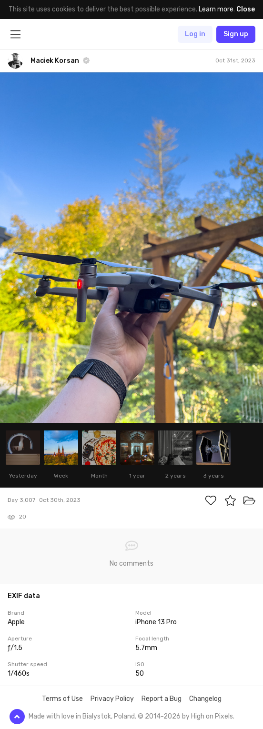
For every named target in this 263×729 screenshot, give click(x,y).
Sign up (235, 34)
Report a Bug (162, 699)
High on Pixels (212, 716)
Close (245, 9)
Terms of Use (62, 699)
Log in (195, 34)
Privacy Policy (112, 699)
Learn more (216, 9)
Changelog (205, 699)
